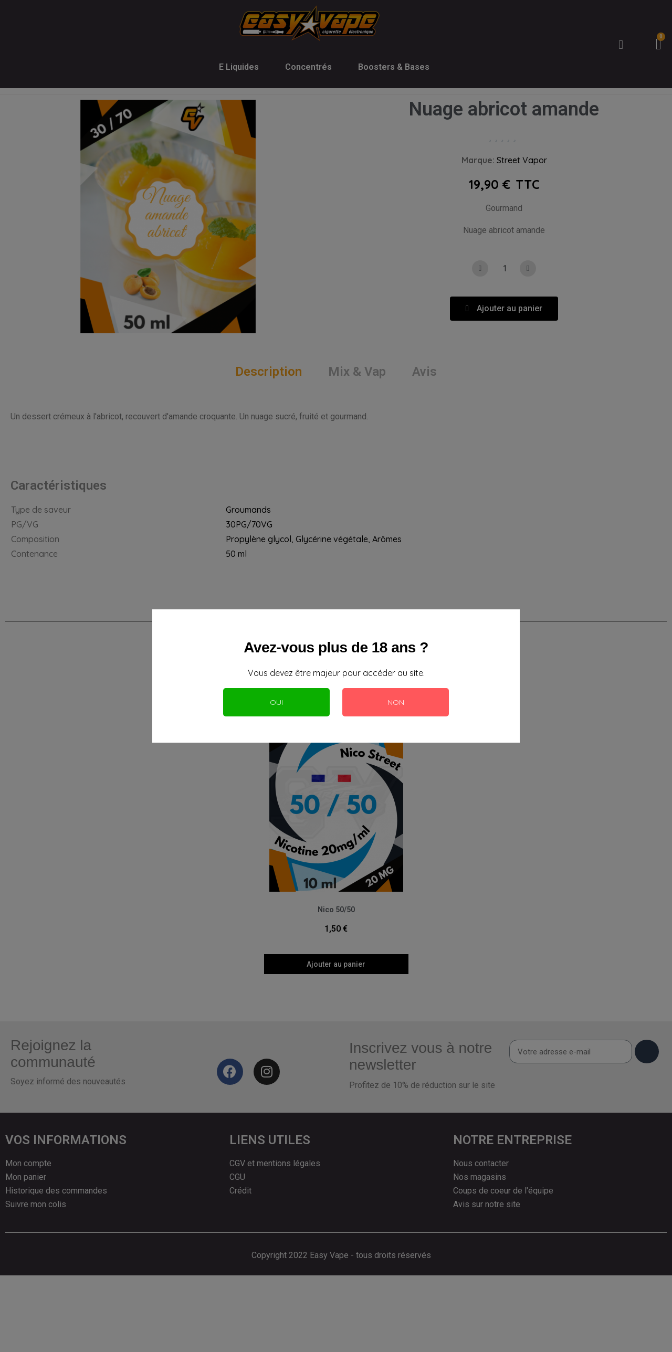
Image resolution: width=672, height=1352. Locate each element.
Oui (276, 702)
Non (395, 702)
